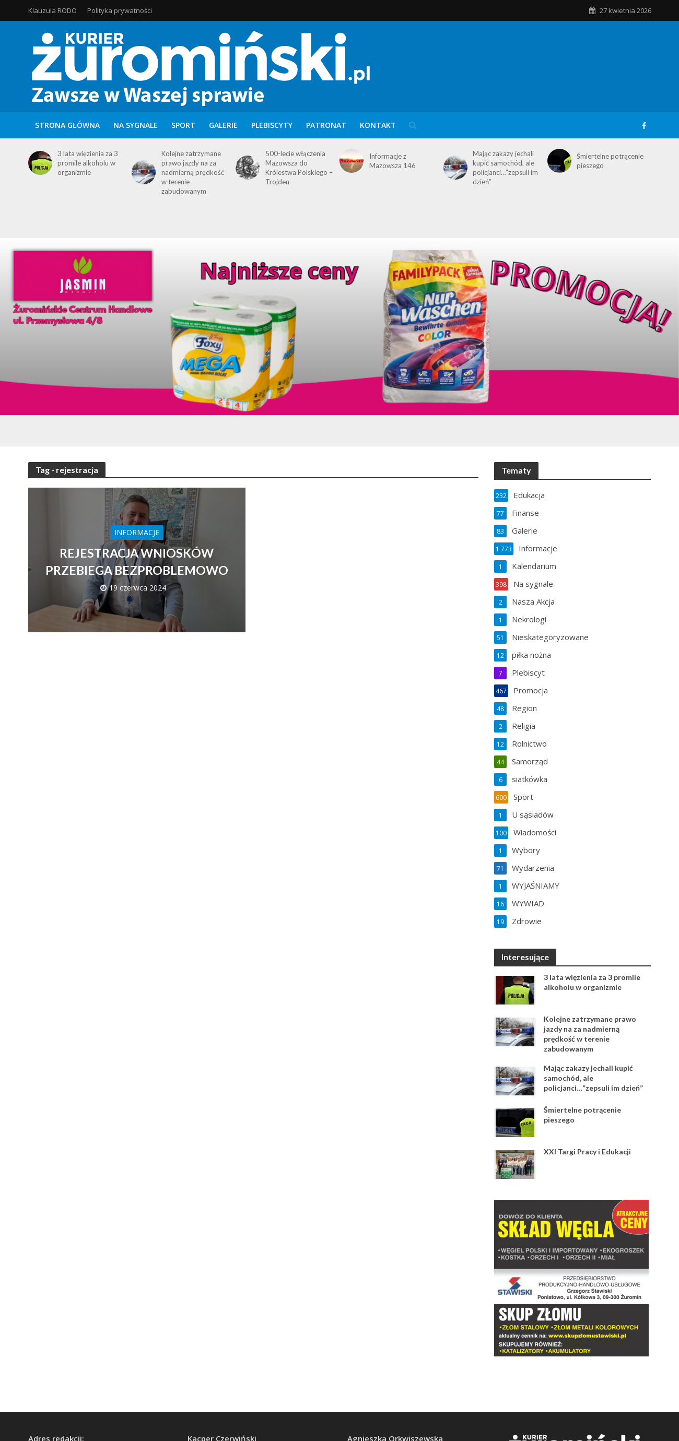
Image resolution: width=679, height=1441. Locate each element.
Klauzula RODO (52, 10)
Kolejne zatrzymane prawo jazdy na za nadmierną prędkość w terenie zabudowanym (192, 172)
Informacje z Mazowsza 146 (392, 161)
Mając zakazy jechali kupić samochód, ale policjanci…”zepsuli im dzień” (505, 167)
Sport (183, 125)
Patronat (326, 125)
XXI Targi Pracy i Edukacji (587, 1151)
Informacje (136, 532)
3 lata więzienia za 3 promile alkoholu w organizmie (87, 162)
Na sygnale (135, 125)
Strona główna (67, 125)
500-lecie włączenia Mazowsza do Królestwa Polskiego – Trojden (299, 167)
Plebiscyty (271, 125)
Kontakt (378, 125)
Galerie (223, 125)
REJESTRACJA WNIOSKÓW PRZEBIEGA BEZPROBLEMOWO (136, 561)
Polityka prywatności (119, 10)
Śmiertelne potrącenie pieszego (610, 161)
